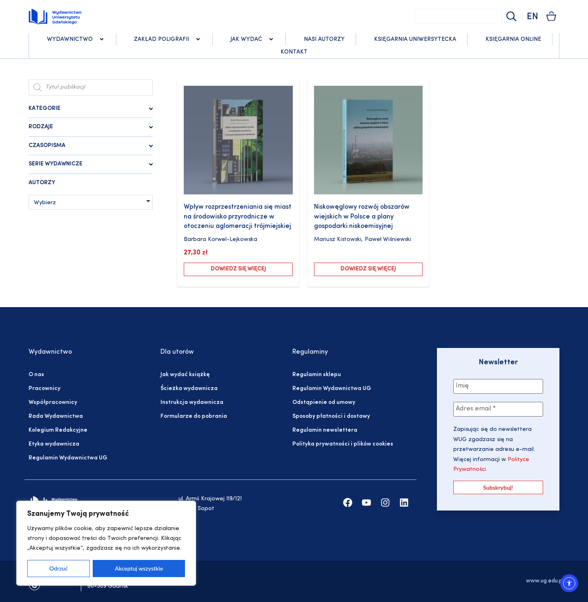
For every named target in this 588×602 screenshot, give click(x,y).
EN (532, 17)
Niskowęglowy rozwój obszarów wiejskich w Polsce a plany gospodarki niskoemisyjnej (362, 217)
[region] (106, 543)
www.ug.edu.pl (545, 581)
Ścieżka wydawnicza (189, 389)
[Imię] (498, 386)
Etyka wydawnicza (54, 444)
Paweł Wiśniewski (388, 239)
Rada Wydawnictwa (56, 416)
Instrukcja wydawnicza (191, 402)
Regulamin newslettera (324, 430)
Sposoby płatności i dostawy (331, 416)
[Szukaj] (510, 16)
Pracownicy (44, 389)
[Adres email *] (498, 409)
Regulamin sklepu (316, 375)
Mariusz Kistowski (337, 239)
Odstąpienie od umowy (323, 402)
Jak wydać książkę (184, 375)
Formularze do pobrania (193, 416)
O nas (36, 375)
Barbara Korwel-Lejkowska (220, 239)
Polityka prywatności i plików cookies (342, 444)
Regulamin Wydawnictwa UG (68, 458)
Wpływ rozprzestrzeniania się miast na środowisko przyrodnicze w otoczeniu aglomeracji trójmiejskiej (238, 217)
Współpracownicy (53, 402)
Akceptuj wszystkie (139, 568)
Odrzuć (58, 568)
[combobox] (458, 16)
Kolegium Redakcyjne (58, 430)
